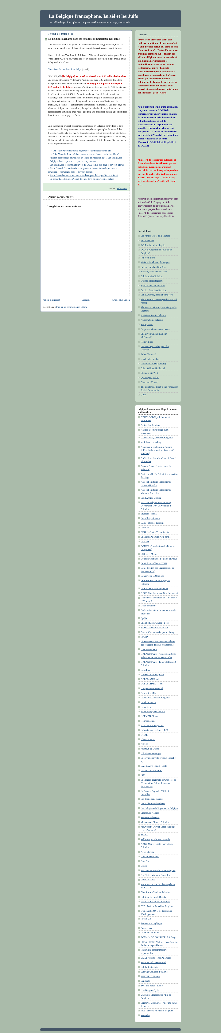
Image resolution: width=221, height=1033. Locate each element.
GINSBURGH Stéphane (152, 674)
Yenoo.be (145, 1015)
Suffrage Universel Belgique (154, 971)
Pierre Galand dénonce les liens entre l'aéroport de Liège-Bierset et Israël (84, 175)
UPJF (143, 394)
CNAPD (145, 541)
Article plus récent (51, 300)
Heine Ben (146, 707)
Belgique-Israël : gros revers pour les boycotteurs (73, 161)
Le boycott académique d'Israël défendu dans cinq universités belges (82, 179)
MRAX (144, 834)
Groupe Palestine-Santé (152, 688)
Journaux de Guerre (150, 748)
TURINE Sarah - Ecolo (152, 985)
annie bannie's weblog (151, 442)
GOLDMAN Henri (150, 679)
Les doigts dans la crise (152, 799)
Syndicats (145, 981)
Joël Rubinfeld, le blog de (153, 245)
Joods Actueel (147, 240)
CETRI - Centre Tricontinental (155, 532)
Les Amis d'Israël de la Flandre (155, 235)
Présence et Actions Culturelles (155, 901)
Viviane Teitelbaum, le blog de (155, 262)
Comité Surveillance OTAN (154, 563)
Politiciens (122, 188)
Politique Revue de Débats (153, 897)
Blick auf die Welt (149, 373)
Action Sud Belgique (151, 425)
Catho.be (145, 527)
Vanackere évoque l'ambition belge (64, 69)
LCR (143, 775)
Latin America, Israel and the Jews (157, 294)
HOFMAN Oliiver (149, 716)
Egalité (144, 618)
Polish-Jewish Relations (152, 276)
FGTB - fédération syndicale (154, 627)
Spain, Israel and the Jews (153, 285)
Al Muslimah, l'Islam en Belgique (157, 437)
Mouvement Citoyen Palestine (155, 822)
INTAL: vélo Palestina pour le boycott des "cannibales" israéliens (80, 150)
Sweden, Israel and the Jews (154, 290)
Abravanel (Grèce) (149, 382)
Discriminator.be (149, 605)
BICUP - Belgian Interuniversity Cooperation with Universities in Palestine (156, 505)
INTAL (144, 734)
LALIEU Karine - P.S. (151, 770)
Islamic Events (148, 739)
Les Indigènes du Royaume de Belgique (159, 808)
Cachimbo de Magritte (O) (153, 363)
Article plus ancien (121, 300)
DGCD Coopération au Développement (159, 593)
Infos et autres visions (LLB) (154, 730)
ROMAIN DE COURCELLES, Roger (159, 937)
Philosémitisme (148, 257)
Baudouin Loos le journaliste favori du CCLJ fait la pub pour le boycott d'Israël (87, 164)
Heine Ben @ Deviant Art (153, 711)
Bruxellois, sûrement (150, 518)
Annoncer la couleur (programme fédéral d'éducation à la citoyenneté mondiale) (157, 450)
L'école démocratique (151, 753)
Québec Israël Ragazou (151, 280)
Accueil (86, 300)
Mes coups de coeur (150, 817)
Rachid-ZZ (146, 918)
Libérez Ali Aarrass (150, 813)
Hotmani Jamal (148, 721)
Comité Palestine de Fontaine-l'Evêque (159, 558)
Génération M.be (149, 693)
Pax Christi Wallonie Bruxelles (155, 875)
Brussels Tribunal (149, 513)
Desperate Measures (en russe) (155, 329)
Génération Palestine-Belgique (155, 697)
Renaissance (146, 928)
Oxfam (144, 866)
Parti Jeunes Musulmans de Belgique (158, 870)
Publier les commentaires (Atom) (71, 307)
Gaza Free (145, 670)
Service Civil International (153, 962)
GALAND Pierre (149, 649)
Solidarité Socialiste (150, 967)
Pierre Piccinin (148, 879)
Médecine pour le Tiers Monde (155, 839)
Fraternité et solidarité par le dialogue (158, 632)
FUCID (144, 636)
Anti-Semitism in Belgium (153, 315)
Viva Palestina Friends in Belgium (157, 1010)
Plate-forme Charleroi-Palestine (156, 892)
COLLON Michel (149, 554)
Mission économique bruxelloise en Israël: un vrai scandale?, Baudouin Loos (86, 157)
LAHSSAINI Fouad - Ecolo (154, 766)
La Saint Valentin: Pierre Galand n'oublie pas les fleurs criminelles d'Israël (84, 154)
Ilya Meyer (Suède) (150, 377)
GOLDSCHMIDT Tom (152, 683)
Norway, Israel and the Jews (154, 271)
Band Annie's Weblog (151, 498)
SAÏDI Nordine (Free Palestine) (156, 958)
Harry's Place (147, 342)
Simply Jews (147, 324)
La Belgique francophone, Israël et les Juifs (93, 16)
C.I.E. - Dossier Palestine (153, 523)
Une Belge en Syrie (150, 990)
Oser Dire (145, 861)
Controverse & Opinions (152, 576)
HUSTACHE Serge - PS (152, 725)
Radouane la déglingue (151, 923)
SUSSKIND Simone (150, 976)
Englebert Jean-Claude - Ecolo (155, 623)
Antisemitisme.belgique (152, 320)
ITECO (144, 744)
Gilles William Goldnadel (153, 368)
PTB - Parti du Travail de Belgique (157, 906)
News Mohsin (147, 852)
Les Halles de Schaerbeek (153, 803)
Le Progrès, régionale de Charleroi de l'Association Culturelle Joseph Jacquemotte (158, 783)
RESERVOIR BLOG (151, 932)
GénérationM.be (148, 702)
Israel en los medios (150, 359)
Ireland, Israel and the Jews (153, 267)
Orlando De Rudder (150, 856)
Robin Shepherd (148, 354)
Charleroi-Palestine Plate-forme (156, 536)
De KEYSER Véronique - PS (154, 588)
